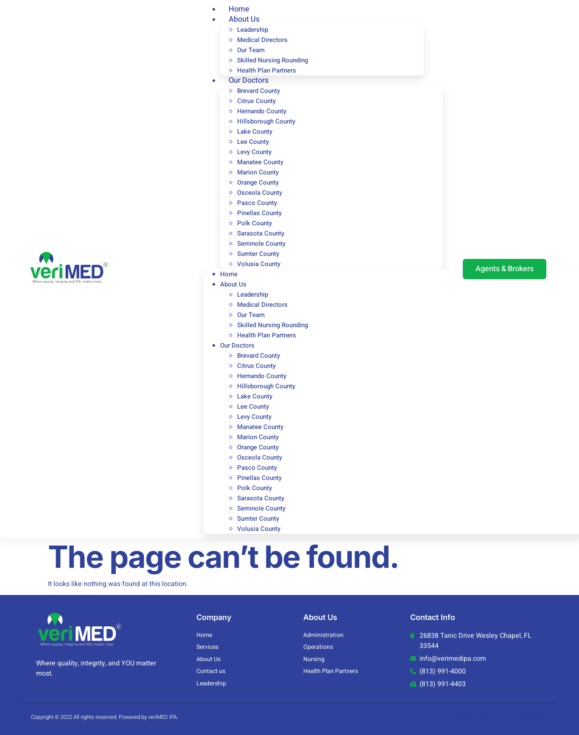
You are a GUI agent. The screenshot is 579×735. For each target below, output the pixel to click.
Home (229, 274)
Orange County (258, 182)
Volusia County (258, 264)
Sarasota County (260, 233)
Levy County (254, 152)
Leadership (252, 29)
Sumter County (258, 253)
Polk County (254, 223)
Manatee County (260, 162)
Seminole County (261, 243)
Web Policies (530, 717)
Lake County (254, 131)
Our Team (251, 50)
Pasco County (257, 203)
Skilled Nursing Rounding (272, 60)
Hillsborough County (266, 121)
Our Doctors (249, 80)
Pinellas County (259, 213)
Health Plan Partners (266, 335)
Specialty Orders (473, 717)
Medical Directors (262, 40)
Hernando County (261, 111)
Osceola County (259, 192)
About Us (244, 19)
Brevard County (258, 90)
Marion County (258, 172)
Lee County (253, 141)
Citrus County (256, 101)
